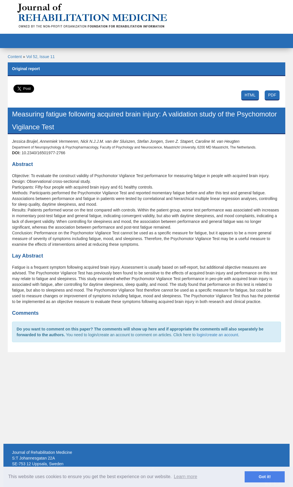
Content (15, 56)
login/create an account (217, 334)
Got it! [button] (265, 476)
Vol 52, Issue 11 (40, 56)
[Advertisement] (146, 398)
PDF (272, 95)
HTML (250, 95)
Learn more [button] (185, 476)
